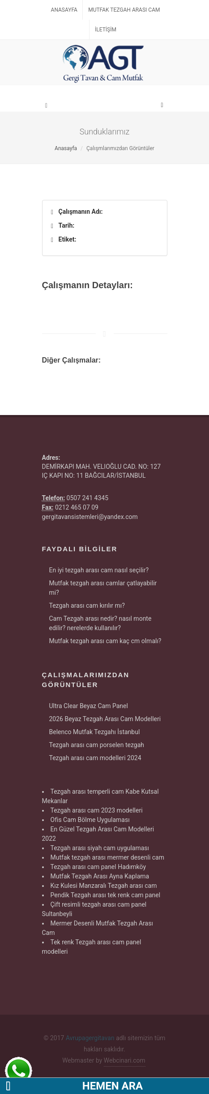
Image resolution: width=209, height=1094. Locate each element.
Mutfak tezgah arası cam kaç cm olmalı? (105, 640)
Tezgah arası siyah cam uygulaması (100, 848)
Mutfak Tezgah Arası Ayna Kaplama (100, 876)
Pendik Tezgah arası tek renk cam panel (106, 895)
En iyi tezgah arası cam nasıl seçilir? (99, 570)
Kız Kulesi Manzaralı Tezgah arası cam (104, 885)
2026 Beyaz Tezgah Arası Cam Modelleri (105, 718)
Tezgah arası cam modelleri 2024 (95, 757)
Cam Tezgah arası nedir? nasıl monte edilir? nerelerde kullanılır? (100, 623)
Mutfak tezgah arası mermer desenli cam (108, 857)
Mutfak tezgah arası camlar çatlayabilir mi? (103, 587)
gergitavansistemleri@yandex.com (90, 516)
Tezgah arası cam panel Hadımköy (98, 866)
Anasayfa (64, 10)
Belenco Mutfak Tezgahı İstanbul (94, 731)
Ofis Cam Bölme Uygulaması (90, 819)
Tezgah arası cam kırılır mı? (87, 605)
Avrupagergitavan (90, 1038)
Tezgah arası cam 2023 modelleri (97, 810)
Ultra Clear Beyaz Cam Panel (88, 705)
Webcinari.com (124, 1060)
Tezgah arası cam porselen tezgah (96, 744)
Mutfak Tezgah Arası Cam (124, 10)
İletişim (105, 29)
